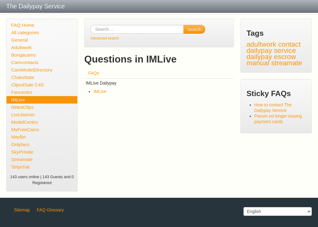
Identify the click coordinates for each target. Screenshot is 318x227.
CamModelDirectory (31, 69)
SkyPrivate (22, 152)
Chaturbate (22, 77)
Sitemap (22, 209)
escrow (285, 57)
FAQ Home (22, 25)
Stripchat (20, 166)
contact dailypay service (274, 47)
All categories (25, 32)
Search (194, 29)
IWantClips (22, 107)
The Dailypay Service (35, 6)
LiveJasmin (22, 114)
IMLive (18, 99)
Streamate (22, 159)
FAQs (93, 73)
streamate (286, 63)
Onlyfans (20, 144)
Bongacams (23, 55)
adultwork (261, 44)
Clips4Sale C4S (27, 84)
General (19, 40)
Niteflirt (18, 137)
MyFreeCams (25, 129)
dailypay (259, 57)
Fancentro (21, 92)
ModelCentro (24, 122)
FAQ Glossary (50, 209)
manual (258, 63)
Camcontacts (25, 62)
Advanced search (104, 38)
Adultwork (21, 47)
